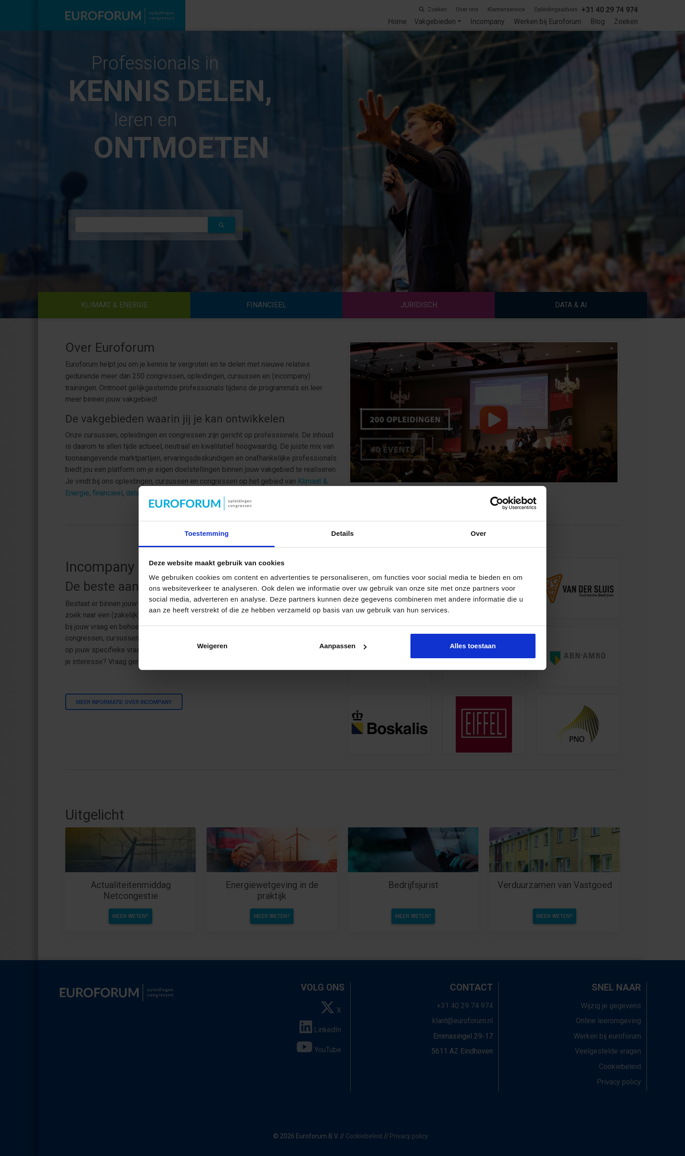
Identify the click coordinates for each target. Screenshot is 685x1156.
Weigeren (212, 646)
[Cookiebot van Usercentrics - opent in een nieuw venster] (496, 503)
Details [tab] (342, 533)
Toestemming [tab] (206, 533)
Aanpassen (343, 646)
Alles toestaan (473, 646)
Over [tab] (479, 533)
